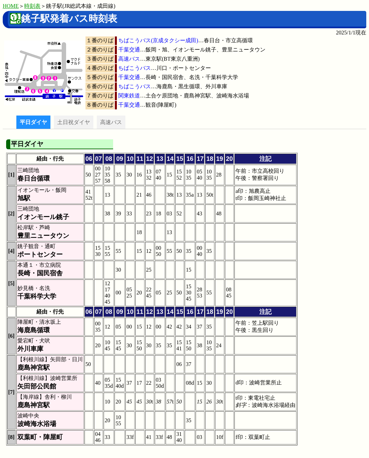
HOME (11, 6)
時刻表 (32, 6)
